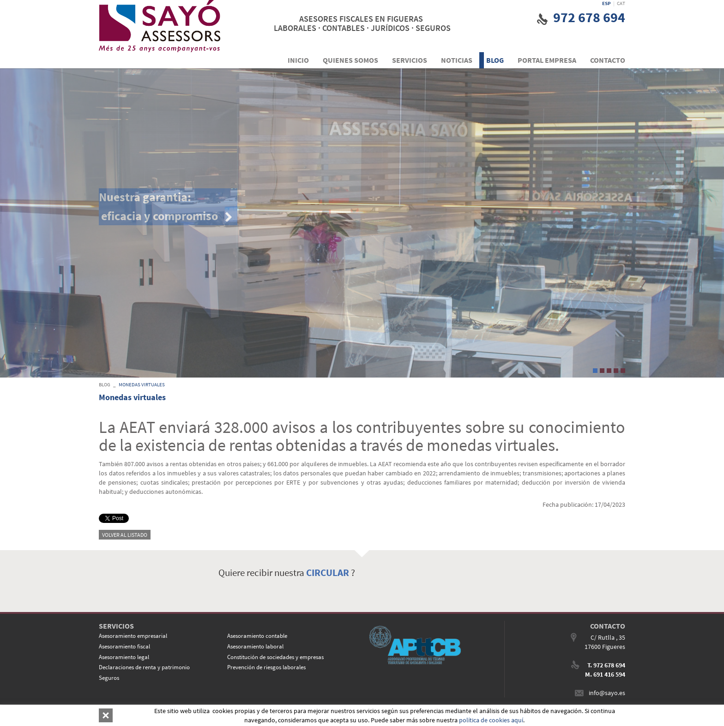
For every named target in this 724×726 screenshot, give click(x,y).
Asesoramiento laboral (255, 646)
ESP (606, 3)
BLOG (104, 384)
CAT (621, 3)
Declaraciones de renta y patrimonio (144, 667)
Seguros (109, 678)
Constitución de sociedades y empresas (275, 657)
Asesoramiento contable (257, 636)
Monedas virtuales (142, 384)
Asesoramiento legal (124, 657)
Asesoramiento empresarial (133, 636)
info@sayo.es (607, 693)
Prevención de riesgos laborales (266, 667)
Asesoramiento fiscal (124, 646)
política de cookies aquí (491, 720)
